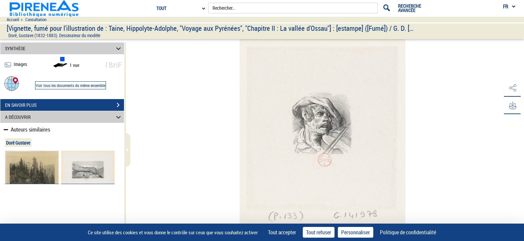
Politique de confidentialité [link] (408, 232)
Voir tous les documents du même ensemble (70, 85)
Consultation (35, 19)
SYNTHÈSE (64, 48)
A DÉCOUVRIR (64, 117)
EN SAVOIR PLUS (64, 105)
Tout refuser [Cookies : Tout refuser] (318, 232)
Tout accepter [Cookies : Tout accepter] (282, 232)
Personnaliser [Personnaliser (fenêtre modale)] (355, 232)
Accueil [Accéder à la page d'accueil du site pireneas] (13, 19)
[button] (11, 83)
